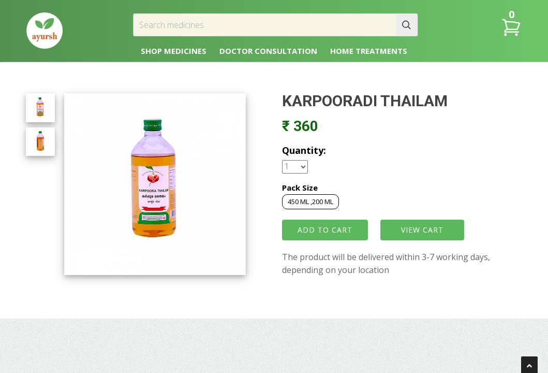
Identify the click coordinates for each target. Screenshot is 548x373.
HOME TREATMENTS (368, 51)
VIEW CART (422, 230)
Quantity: (304, 150)
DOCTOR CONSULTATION (268, 51)
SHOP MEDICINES (173, 51)
